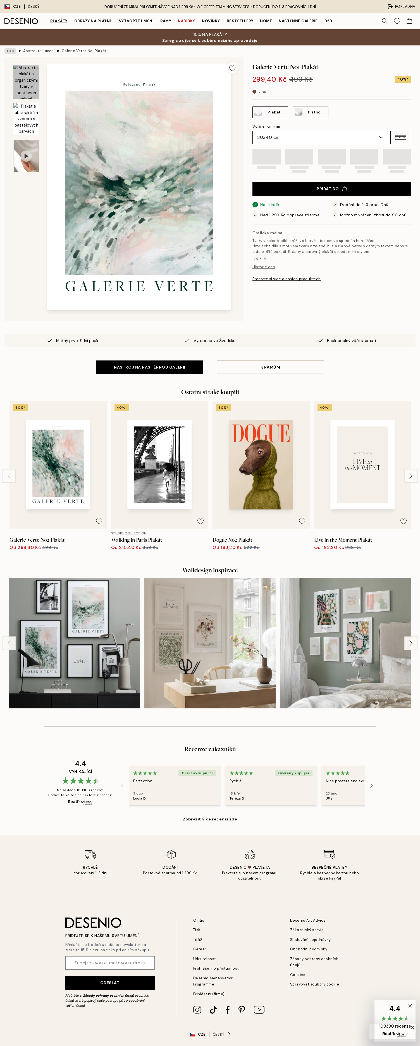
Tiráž (197, 939)
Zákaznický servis (307, 930)
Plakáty (59, 21)
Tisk (197, 930)
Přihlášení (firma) (209, 994)
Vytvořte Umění (136, 21)
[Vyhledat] (385, 21)
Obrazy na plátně (93, 21)
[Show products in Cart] (409, 21)
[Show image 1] (26, 82)
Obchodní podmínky (309, 949)
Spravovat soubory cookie (314, 984)
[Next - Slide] (411, 476)
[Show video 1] (26, 156)
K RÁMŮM (270, 367)
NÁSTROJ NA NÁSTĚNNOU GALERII (149, 367)
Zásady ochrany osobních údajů (108, 995)
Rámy (165, 21)
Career (199, 949)
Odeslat (110, 982)
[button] (400, 137)
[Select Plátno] (310, 112)
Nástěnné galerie (298, 21)
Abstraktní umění (39, 51)
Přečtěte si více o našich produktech (286, 279)
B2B (328, 21)
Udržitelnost (204, 959)
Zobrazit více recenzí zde (210, 819)
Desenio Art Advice (308, 920)
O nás (198, 920)
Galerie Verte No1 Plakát (84, 51)
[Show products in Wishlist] (397, 21)
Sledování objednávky (310, 939)
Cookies (298, 974)
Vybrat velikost (267, 126)
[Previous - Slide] (9, 476)
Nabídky (186, 21)
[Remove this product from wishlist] (232, 67)
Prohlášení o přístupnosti (216, 968)
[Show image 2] (26, 119)
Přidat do (332, 188)
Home (266, 21)
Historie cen (263, 267)
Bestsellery (240, 21)
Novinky (211, 21)
